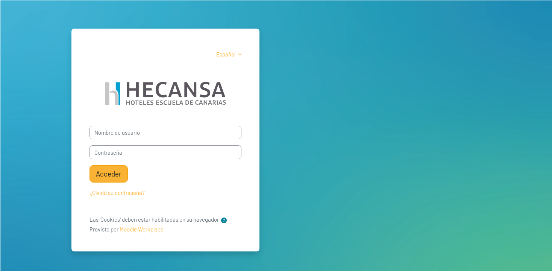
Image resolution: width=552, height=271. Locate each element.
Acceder (108, 173)
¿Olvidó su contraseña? (117, 192)
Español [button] (226, 54)
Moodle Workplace (142, 229)
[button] (224, 220)
